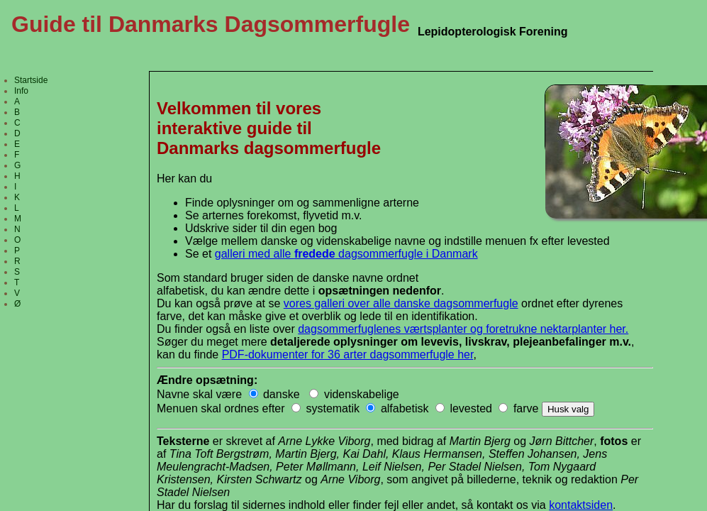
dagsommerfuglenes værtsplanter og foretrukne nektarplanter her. (463, 329)
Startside (31, 80)
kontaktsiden (581, 505)
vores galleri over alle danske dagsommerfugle (401, 303)
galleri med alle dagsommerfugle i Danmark (346, 254)
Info (21, 91)
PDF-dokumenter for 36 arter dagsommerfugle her (348, 354)
